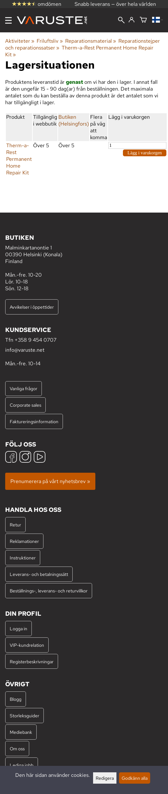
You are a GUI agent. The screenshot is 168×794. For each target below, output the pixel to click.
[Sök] (121, 21)
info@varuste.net (24, 350)
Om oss (17, 748)
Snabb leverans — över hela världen (115, 4)
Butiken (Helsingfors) (73, 120)
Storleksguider (24, 715)
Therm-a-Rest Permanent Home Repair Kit (19, 159)
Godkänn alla (135, 778)
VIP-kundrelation (27, 645)
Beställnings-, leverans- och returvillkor (49, 591)
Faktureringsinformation (34, 421)
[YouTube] (39, 457)
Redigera (105, 778)
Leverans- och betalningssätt (39, 574)
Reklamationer (24, 541)
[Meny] (8, 20)
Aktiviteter (19, 41)
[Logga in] (131, 20)
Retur (15, 525)
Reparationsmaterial (90, 41)
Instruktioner (23, 558)
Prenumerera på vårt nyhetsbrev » (50, 481)
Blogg (15, 699)
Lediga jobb (21, 765)
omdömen (36, 4)
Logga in (18, 628)
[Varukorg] (143, 20)
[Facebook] (11, 457)
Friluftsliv (50, 41)
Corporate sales (25, 405)
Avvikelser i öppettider (32, 307)
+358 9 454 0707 (35, 339)
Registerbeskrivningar (32, 661)
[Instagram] (25, 457)
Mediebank (21, 732)
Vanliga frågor (23, 388)
